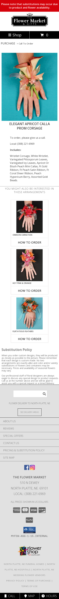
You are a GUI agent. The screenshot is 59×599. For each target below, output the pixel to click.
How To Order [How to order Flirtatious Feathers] (29, 339)
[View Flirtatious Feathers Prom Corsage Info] (29, 313)
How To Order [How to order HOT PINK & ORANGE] (29, 291)
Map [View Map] (29, 596)
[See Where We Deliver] (30, 412)
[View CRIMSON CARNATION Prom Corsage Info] (29, 217)
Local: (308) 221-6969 (22, 143)
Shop (14, 34)
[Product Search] (30, 393)
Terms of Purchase (39, 580)
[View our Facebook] (26, 469)
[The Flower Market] (29, 26)
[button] (29, 530)
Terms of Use (29, 586)
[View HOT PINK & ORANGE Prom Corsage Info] (29, 265)
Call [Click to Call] (10, 596)
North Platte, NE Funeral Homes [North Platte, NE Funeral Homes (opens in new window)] (24, 564)
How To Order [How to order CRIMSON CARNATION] (29, 242)
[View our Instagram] (32, 469)
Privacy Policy (15, 580)
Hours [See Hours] (49, 596)
